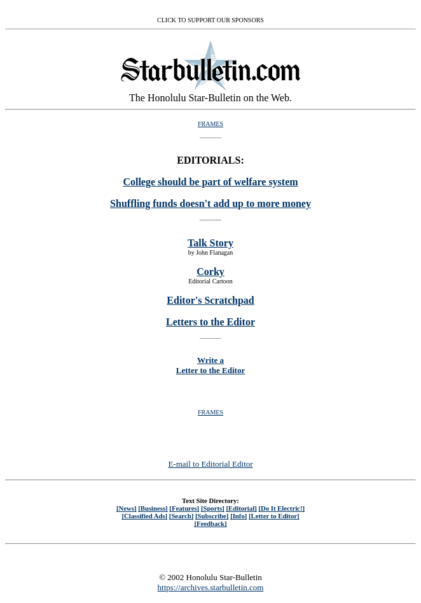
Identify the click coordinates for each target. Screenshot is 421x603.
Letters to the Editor (210, 321)
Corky (210, 271)
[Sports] (212, 508)
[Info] (238, 516)
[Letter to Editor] (274, 516)
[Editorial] (241, 508)
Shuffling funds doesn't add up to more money (210, 203)
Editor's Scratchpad (210, 300)
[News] (126, 508)
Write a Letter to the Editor (210, 365)
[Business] (152, 508)
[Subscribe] (211, 516)
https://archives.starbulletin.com (211, 587)
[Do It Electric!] (281, 508)
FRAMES (210, 123)
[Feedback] (210, 523)
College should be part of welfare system (210, 181)
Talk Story (210, 243)
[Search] (181, 516)
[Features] (184, 508)
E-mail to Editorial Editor (210, 464)
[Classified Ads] (144, 516)
